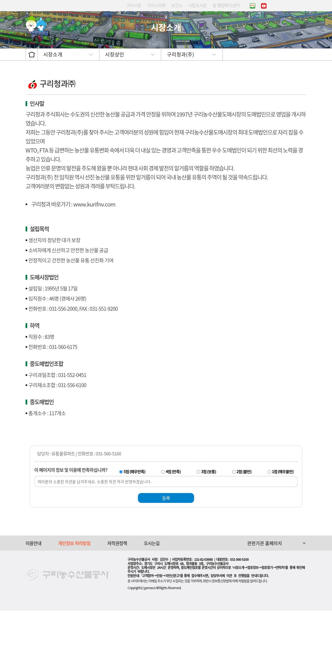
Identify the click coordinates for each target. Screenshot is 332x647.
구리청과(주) (180, 90)
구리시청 (133, 5)
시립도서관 (197, 5)
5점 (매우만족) (134, 507)
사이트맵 (303, 26)
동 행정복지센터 (226, 5)
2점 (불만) (244, 507)
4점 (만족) (173, 507)
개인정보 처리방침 (74, 579)
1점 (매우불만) (283, 507)
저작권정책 (117, 579)
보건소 (177, 5)
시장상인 (114, 90)
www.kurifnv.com (94, 240)
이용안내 (33, 579)
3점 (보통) (208, 507)
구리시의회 (156, 5)
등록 (166, 534)
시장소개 (52, 90)
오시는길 (152, 579)
